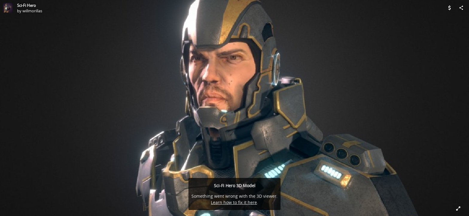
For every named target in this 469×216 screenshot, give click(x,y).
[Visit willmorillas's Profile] (8, 8)
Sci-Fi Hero (26, 5)
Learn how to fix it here (234, 202)
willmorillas (32, 11)
